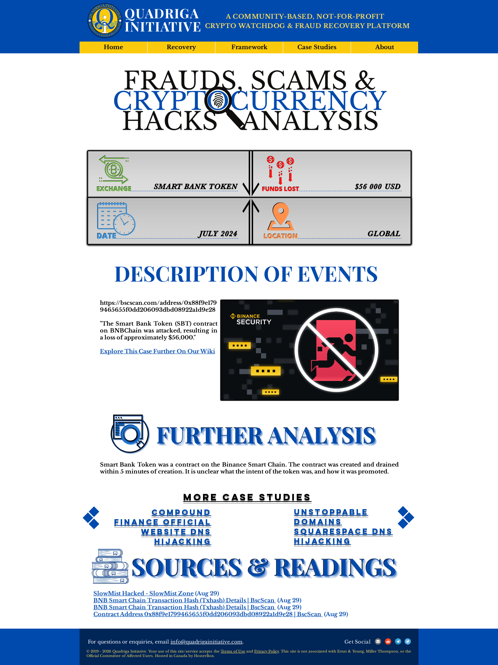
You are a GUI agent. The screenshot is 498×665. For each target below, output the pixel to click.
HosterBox (204, 656)
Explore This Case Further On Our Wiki (157, 351)
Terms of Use (233, 651)
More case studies (247, 497)
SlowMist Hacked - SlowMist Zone (143, 593)
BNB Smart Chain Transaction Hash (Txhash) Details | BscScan (184, 600)
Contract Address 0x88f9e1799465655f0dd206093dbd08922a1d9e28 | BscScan (208, 614)
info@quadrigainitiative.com (206, 642)
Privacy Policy (266, 651)
